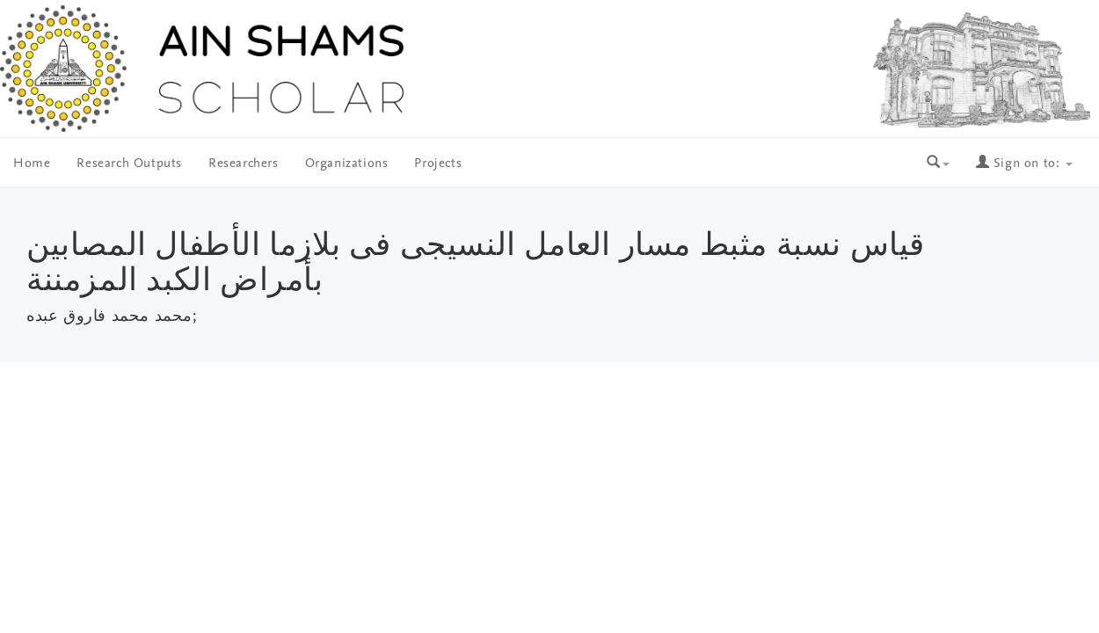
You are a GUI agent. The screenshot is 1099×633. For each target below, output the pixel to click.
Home (31, 164)
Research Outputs (129, 164)
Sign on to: (1024, 164)
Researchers (243, 164)
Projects (438, 164)
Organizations (347, 164)
